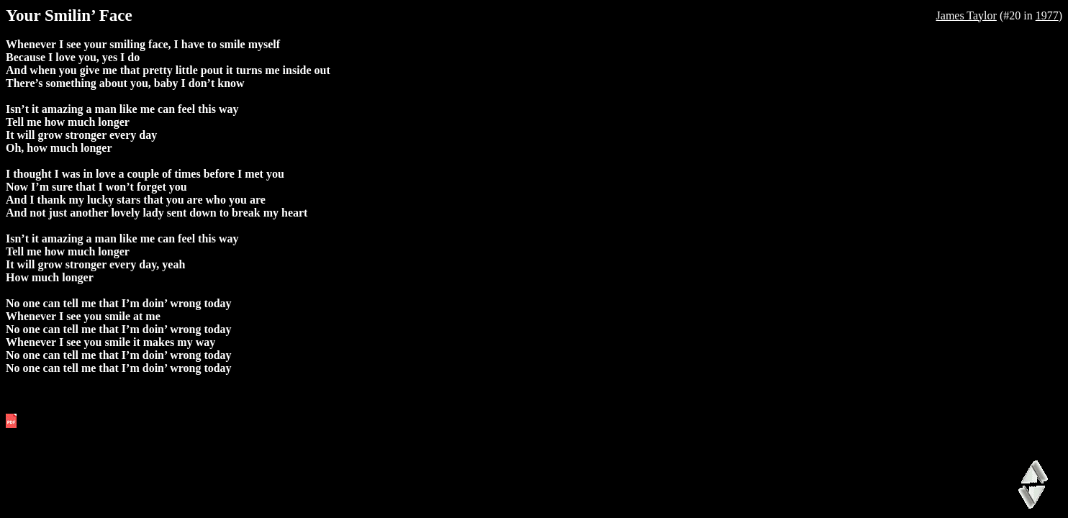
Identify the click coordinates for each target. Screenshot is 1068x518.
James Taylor (966, 15)
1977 (1047, 15)
